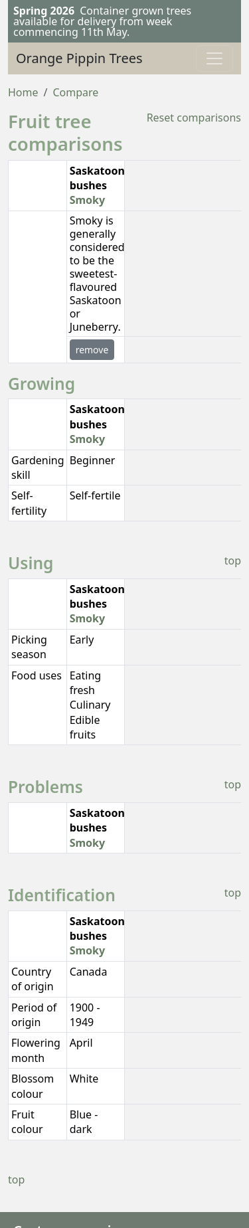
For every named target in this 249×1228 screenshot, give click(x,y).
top (232, 560)
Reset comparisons (194, 117)
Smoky (87, 200)
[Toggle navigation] (214, 58)
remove (92, 349)
